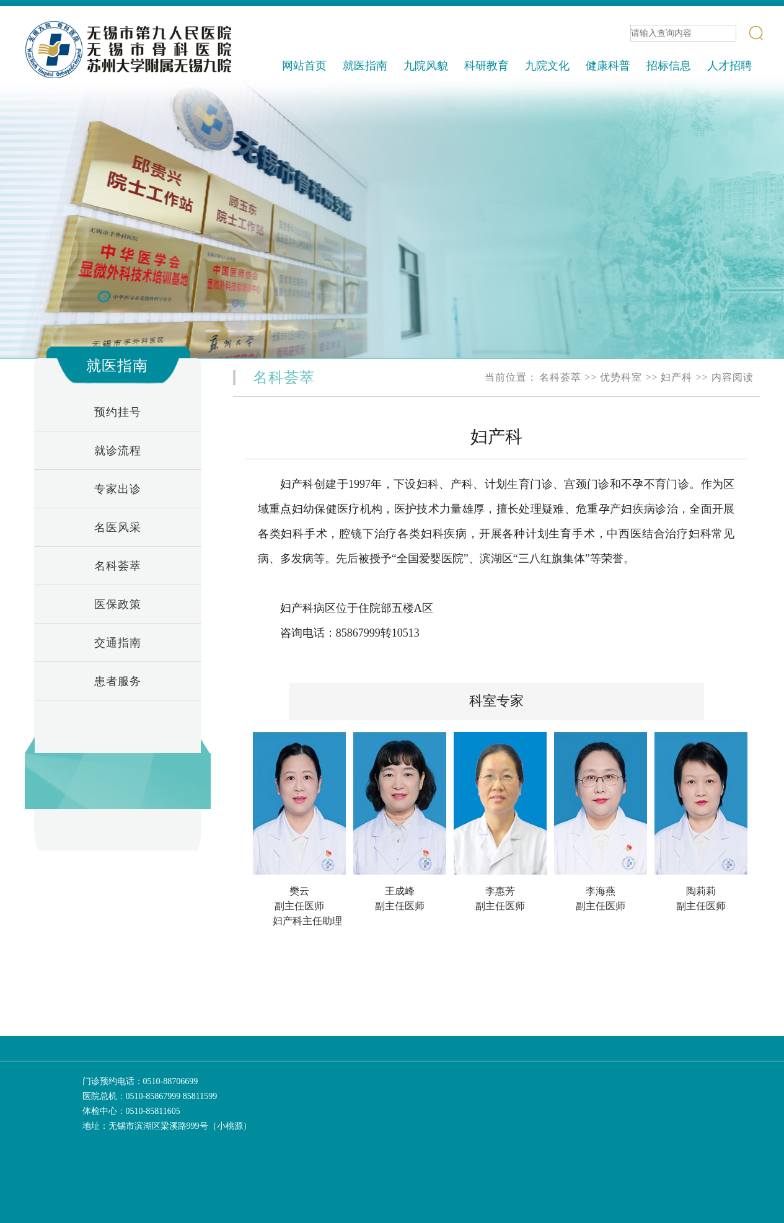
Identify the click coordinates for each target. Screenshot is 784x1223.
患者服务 (117, 681)
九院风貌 (425, 66)
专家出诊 (117, 489)
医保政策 (117, 604)
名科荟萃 (117, 566)
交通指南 (117, 643)
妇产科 (676, 377)
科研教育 (486, 66)
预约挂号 (117, 412)
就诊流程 (117, 450)
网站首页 (304, 66)
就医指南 (365, 66)
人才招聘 (729, 66)
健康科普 (608, 66)
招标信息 (668, 66)
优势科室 (621, 377)
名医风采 (117, 527)
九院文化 (547, 66)
